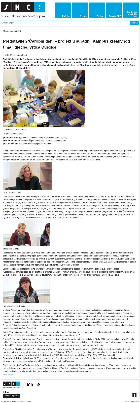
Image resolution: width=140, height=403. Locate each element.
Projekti (100, 16)
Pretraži (134, 23)
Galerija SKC (115, 16)
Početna (66, 16)
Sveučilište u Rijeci (22, 401)
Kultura (5, 374)
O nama (83, 16)
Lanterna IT (135, 401)
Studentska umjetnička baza (132, 14)
